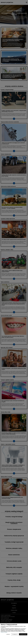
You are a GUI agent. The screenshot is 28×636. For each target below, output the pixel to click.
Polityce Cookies (4, 632)
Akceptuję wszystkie (23, 634)
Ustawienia (8, 634)
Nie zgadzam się (14, 634)
